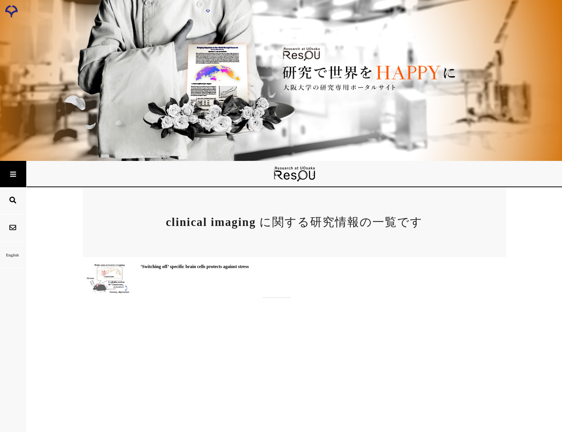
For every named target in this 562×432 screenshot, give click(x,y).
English (13, 255)
